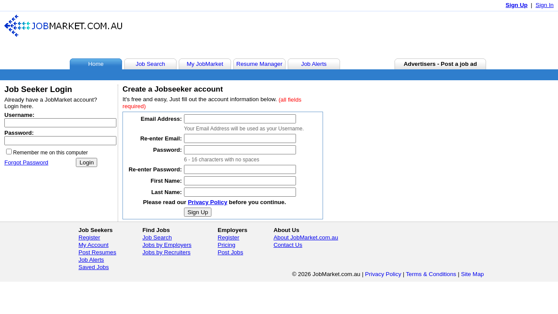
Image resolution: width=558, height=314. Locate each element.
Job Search (157, 237)
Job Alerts (91, 259)
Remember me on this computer (50, 153)
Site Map (472, 274)
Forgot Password (26, 162)
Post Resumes (97, 252)
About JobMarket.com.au (305, 237)
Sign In (545, 5)
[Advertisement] (394, 34)
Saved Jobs (93, 267)
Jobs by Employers (167, 245)
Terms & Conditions (431, 274)
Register (89, 237)
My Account (93, 245)
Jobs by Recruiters (167, 252)
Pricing (226, 245)
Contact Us (287, 245)
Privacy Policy (207, 202)
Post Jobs (230, 252)
